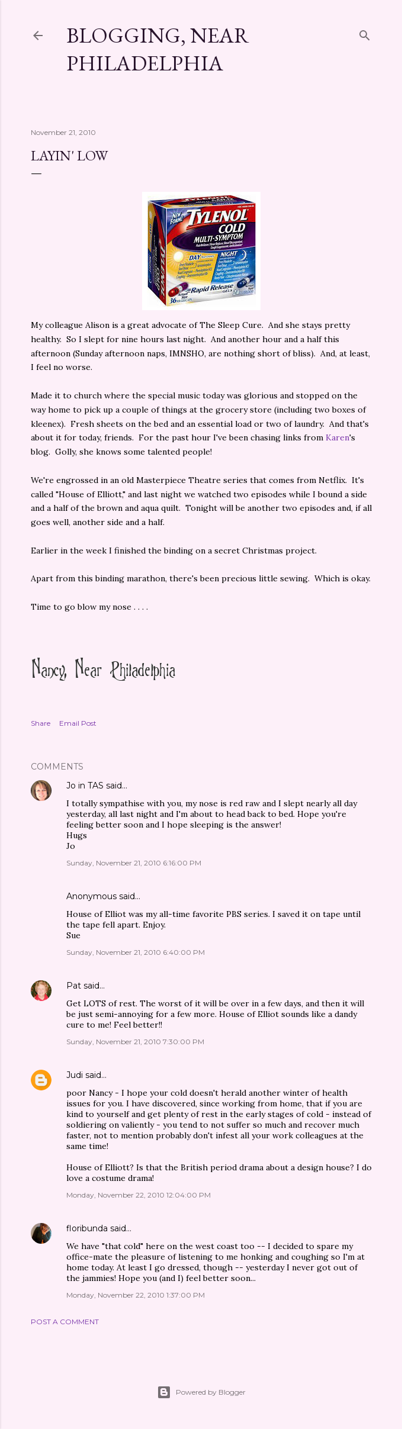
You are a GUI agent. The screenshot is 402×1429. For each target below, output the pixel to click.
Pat (73, 985)
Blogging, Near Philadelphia (157, 49)
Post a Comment (65, 1321)
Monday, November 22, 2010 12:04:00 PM (138, 1194)
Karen (337, 437)
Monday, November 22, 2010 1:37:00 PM (135, 1294)
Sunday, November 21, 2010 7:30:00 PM (135, 1041)
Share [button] (40, 723)
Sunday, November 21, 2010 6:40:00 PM (135, 952)
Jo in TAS (85, 785)
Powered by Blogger (201, 1392)
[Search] (365, 32)
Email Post (78, 723)
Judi (74, 1075)
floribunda (87, 1228)
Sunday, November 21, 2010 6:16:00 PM (133, 862)
